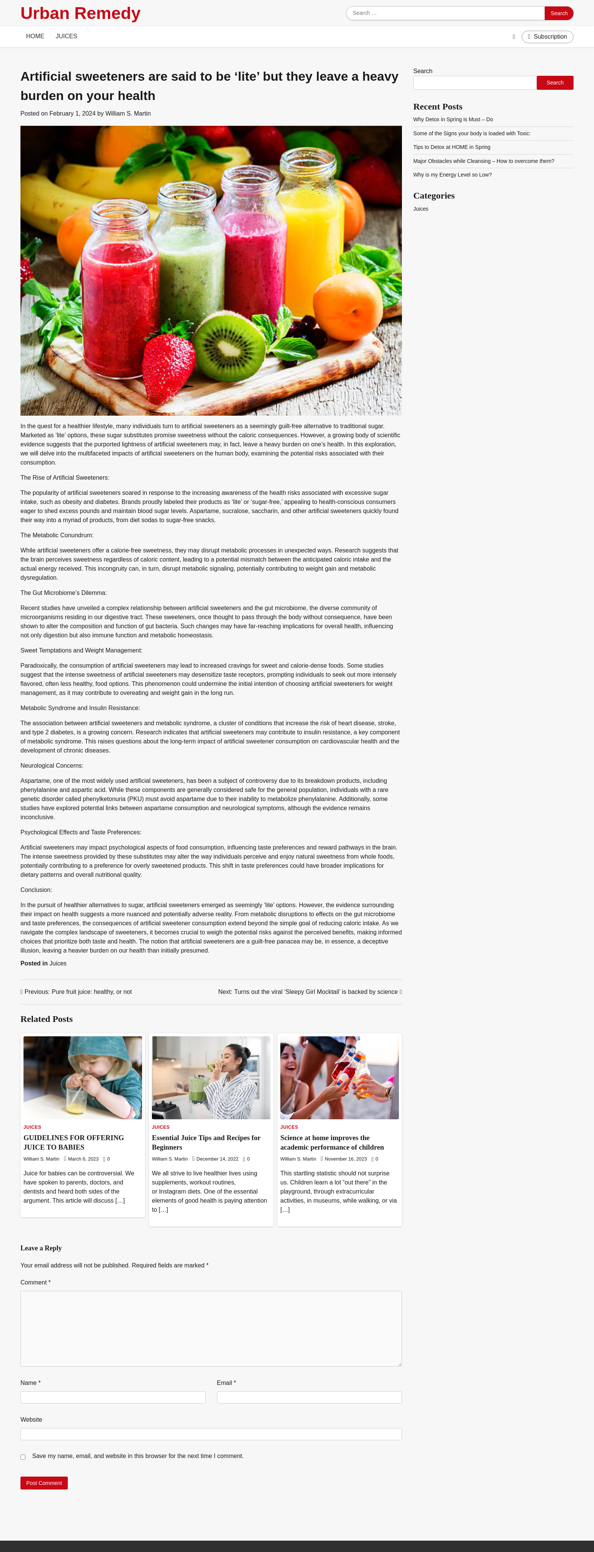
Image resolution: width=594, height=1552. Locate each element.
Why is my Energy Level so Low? (453, 175)
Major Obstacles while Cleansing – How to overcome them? (484, 161)
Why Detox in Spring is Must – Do (453, 119)
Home (35, 36)
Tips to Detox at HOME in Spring (452, 147)
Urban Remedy (80, 13)
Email (226, 1383)
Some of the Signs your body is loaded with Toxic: (472, 133)
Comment (35, 1282)
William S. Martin (128, 113)
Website (31, 1419)
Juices (66, 36)
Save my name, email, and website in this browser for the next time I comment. (138, 1456)
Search (423, 71)
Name (30, 1383)
